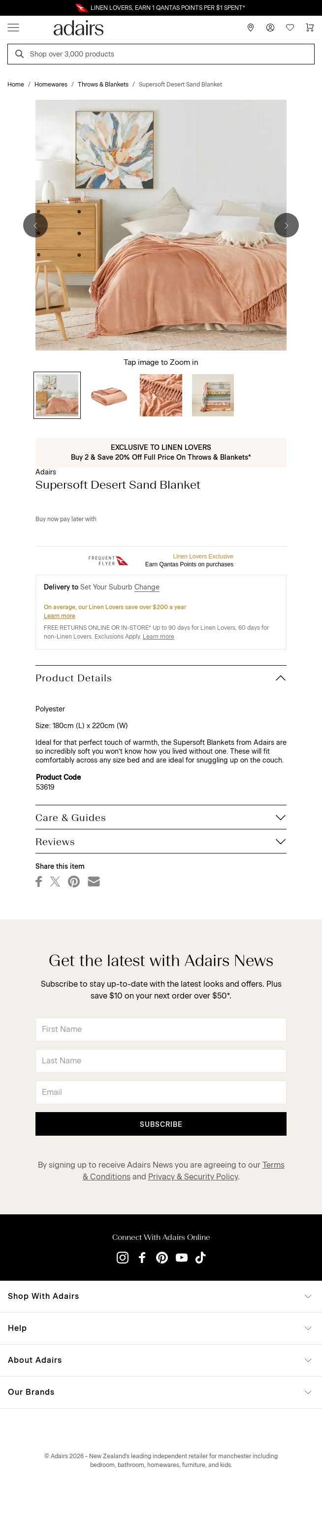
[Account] (270, 27)
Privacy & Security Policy (193, 1176)
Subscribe (161, 1124)
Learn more (59, 616)
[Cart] (310, 27)
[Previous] (35, 225)
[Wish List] (290, 27)
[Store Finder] (251, 27)
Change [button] (147, 587)
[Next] (286, 225)
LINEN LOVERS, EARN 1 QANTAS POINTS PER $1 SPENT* (168, 7)
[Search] (21, 55)
